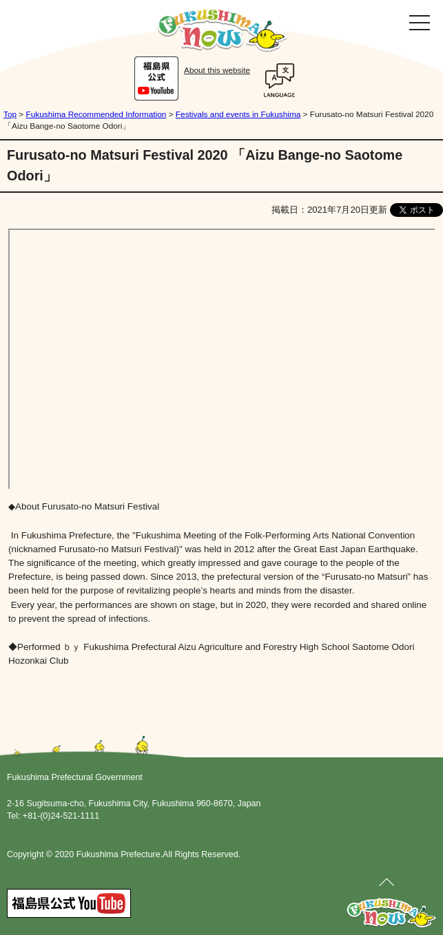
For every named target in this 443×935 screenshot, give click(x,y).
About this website (217, 70)
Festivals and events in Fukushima (238, 114)
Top (10, 114)
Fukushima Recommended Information (96, 114)
